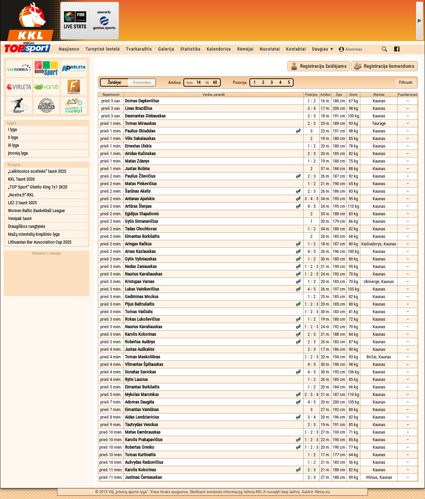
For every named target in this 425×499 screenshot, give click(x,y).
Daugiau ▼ (323, 49)
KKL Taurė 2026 (21, 179)
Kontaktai (296, 49)
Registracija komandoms (389, 66)
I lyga (12, 129)
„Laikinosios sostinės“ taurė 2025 (37, 171)
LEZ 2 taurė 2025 (22, 202)
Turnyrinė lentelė (103, 49)
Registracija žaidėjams (323, 66)
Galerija (166, 49)
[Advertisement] (46, 342)
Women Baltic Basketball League (36, 210)
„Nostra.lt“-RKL (21, 194)
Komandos (142, 82)
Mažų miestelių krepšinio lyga (34, 234)
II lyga (13, 137)
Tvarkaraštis (139, 49)
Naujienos (69, 49)
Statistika (190, 49)
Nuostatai (270, 49)
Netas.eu (322, 491)
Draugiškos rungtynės (26, 226)
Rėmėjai (245, 49)
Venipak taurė (19, 218)
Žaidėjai (114, 82)
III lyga (13, 145)
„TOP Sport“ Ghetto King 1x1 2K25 (37, 187)
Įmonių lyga (18, 153)
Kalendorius (219, 49)
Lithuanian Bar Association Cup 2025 (39, 242)
